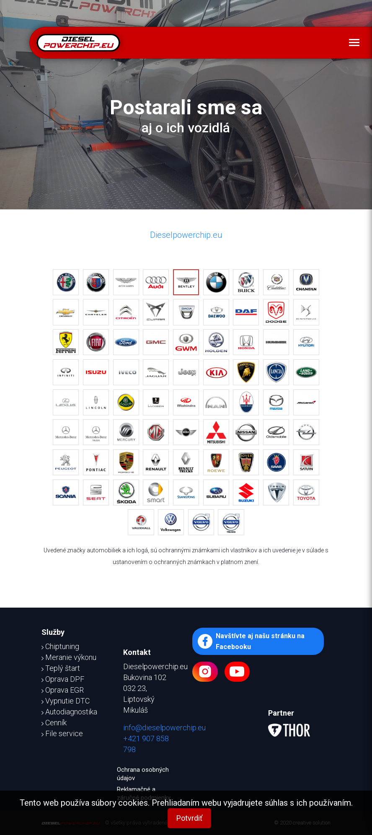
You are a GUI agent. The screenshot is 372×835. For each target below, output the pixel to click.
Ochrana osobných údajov (143, 774)
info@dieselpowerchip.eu (164, 727)
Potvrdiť (189, 818)
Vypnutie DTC (65, 700)
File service (62, 733)
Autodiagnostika (69, 711)
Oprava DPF (62, 679)
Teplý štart (60, 668)
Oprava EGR (62, 690)
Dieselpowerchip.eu (186, 235)
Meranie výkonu (68, 657)
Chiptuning (60, 646)
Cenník (54, 722)
